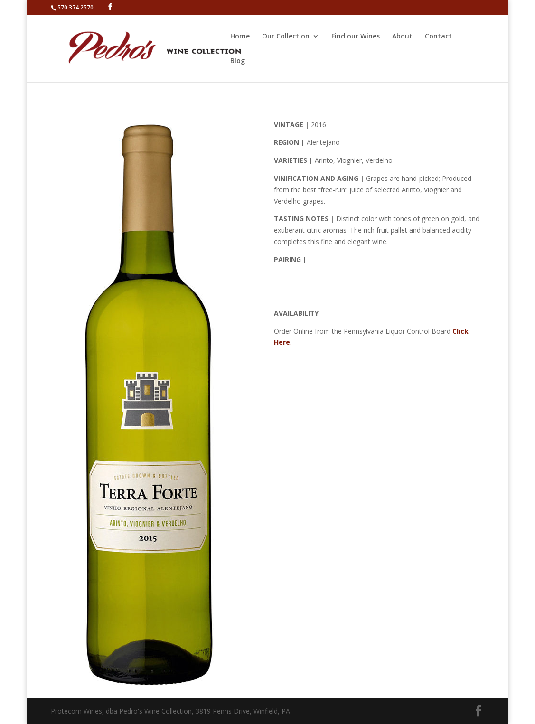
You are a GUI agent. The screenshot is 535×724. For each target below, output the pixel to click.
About (402, 36)
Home (240, 36)
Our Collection (286, 36)
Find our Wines (355, 36)
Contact (438, 36)
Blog (237, 61)
